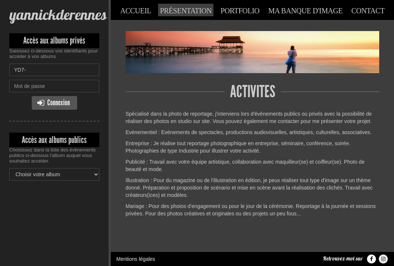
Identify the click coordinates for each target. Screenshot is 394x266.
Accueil (135, 11)
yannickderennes (57, 14)
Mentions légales (135, 259)
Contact (368, 11)
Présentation (186, 11)
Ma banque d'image (305, 11)
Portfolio (239, 11)
